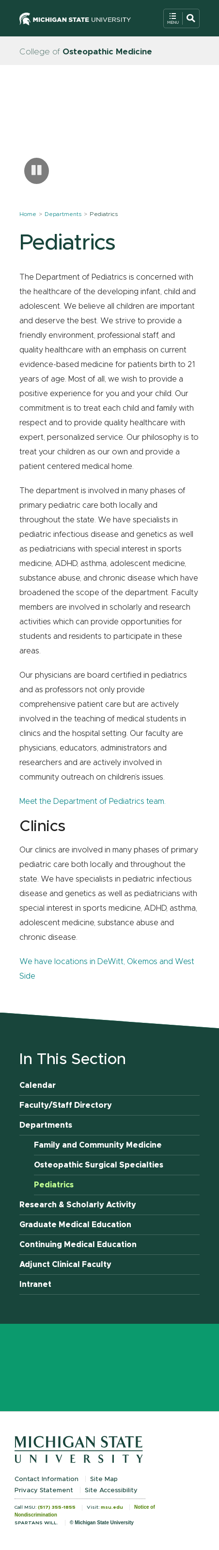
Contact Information (46, 1479)
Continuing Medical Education (78, 1245)
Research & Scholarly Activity (77, 1205)
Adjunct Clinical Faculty (65, 1264)
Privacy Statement (44, 1490)
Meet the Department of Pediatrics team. (92, 801)
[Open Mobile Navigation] (181, 18)
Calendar (37, 1085)
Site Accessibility (111, 1490)
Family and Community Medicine (98, 1145)
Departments (63, 214)
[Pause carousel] (36, 171)
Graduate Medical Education (75, 1225)
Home (27, 214)
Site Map (104, 1479)
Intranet (35, 1284)
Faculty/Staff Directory (65, 1105)
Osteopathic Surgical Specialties (98, 1165)
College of (85, 52)
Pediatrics (54, 1185)
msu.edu (112, 1507)
